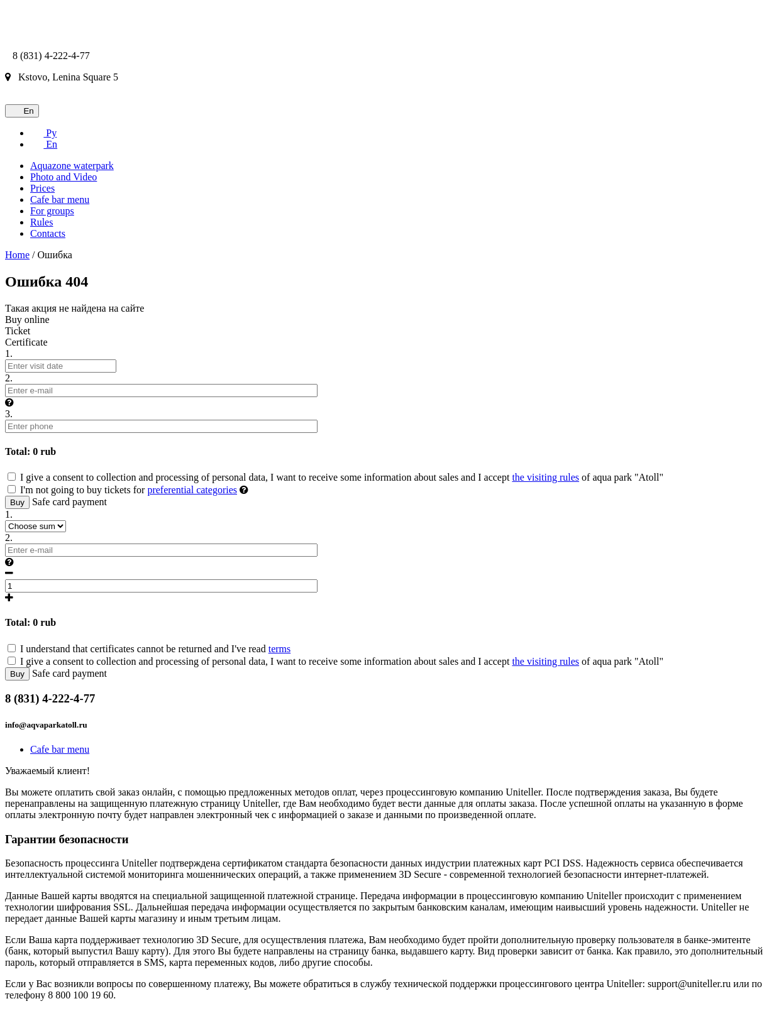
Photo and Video (63, 177)
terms (279, 648)
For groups (52, 210)
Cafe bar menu (59, 199)
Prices (42, 188)
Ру (43, 133)
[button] (9, 402)
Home (17, 254)
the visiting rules (545, 477)
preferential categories (192, 489)
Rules (41, 222)
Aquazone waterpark (72, 165)
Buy (17, 502)
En (22, 111)
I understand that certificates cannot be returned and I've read (149, 648)
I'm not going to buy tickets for (124, 489)
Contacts (47, 233)
